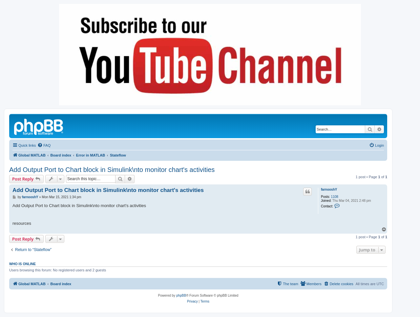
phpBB (181, 295)
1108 (334, 197)
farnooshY (329, 189)
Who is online (22, 264)
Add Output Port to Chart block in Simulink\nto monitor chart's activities (112, 169)
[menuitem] (44, 145)
